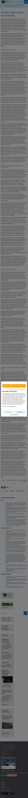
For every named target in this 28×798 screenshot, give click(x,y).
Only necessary (8, 412)
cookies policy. (12, 406)
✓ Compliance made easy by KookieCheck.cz (17, 389)
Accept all (20, 412)
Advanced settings (14, 414)
